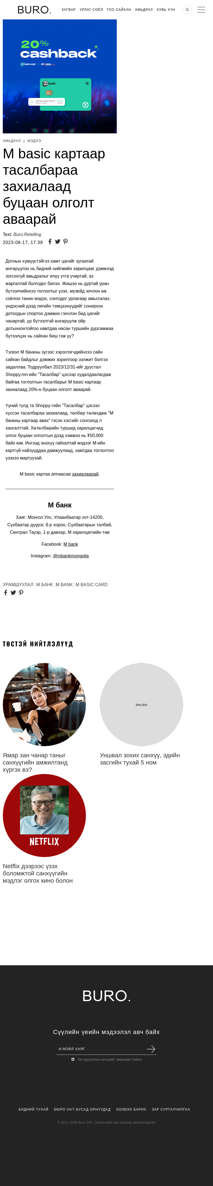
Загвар (69, 10)
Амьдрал (144, 10)
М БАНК (44, 584)
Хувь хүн (166, 10)
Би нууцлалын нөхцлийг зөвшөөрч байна (109, 1059)
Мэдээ (34, 141)
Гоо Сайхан (119, 10)
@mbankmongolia (71, 555)
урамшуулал (18, 584)
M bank (71, 544)
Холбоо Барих (131, 1109)
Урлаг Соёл (91, 10)
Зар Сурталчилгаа (171, 1109)
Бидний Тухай (34, 1109)
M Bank (64, 584)
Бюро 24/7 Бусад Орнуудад (82, 1109)
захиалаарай (85, 474)
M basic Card (91, 584)
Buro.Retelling (27, 234)
